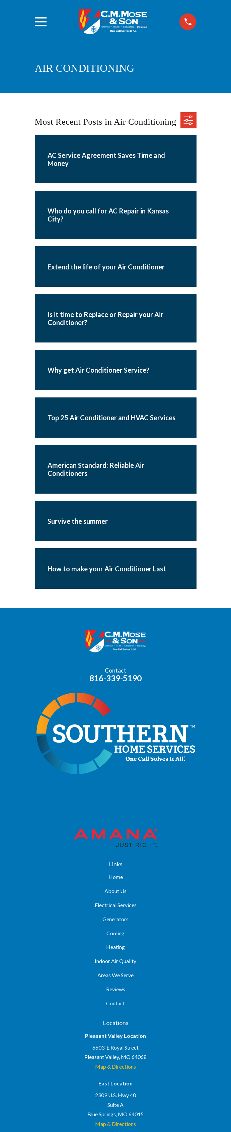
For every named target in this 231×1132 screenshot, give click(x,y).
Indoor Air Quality (115, 961)
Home (115, 877)
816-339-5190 (115, 678)
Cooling (115, 933)
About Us (115, 891)
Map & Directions (115, 1066)
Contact (115, 1003)
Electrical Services (116, 905)
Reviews (115, 989)
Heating (115, 947)
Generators (115, 919)
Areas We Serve (115, 975)
